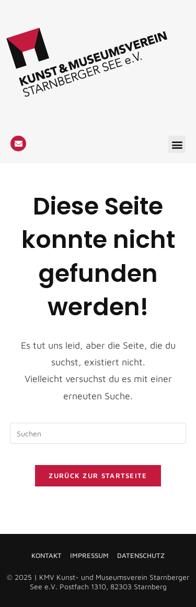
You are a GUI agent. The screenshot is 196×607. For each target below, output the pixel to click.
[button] (177, 144)
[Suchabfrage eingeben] (98, 433)
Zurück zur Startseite (98, 475)
